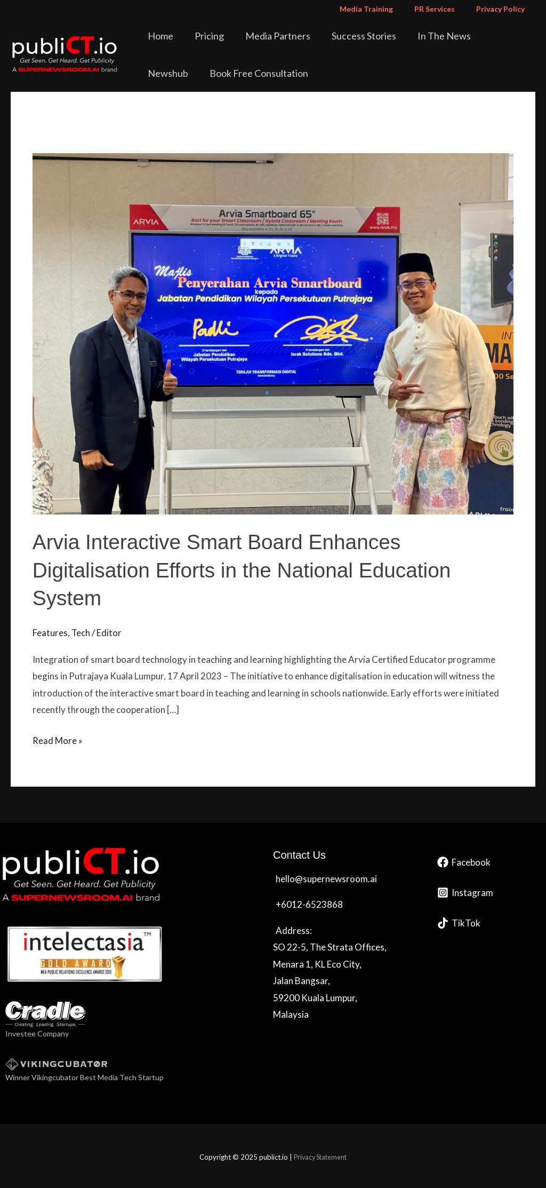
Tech (81, 632)
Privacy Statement (320, 1156)
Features (50, 632)
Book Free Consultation (200, 73)
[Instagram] (465, 891)
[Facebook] (464, 861)
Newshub (478, 36)
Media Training (382, 8)
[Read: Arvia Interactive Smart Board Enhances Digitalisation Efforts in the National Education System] (273, 332)
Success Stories (344, 36)
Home (163, 36)
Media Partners (266, 36)
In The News (417, 36)
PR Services (444, 8)
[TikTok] (459, 922)
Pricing (205, 36)
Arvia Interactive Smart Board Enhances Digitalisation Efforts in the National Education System (248, 569)
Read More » (58, 738)
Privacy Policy (503, 8)
